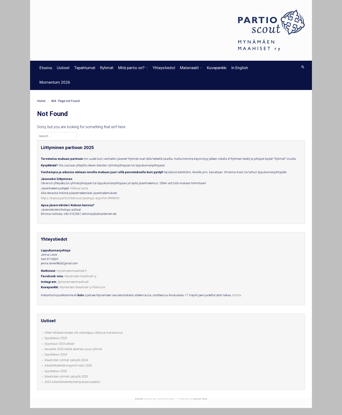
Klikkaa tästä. (79, 188)
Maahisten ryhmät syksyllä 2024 (66, 360)
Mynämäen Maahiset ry (80, 276)
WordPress (200, 398)
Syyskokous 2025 (55, 338)
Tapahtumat (84, 67)
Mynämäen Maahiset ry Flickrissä (82, 287)
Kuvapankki (216, 67)
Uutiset (63, 67)
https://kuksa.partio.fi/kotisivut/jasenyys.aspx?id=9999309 (80, 198)
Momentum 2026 (54, 82)
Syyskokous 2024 (55, 354)
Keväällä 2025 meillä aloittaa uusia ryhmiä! (73, 349)
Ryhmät (106, 67)
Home (41, 101)
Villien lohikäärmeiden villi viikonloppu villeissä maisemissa (83, 332)
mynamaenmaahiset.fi (72, 271)
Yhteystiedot (164, 67)
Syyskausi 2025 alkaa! (59, 343)
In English (239, 67)
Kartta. (237, 295)
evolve (139, 398)
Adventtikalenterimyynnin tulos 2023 (68, 365)
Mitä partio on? (131, 67)
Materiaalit (189, 67)
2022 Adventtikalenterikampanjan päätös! (72, 382)
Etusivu (45, 67)
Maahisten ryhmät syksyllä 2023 (66, 376)
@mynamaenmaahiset (73, 282)
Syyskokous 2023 (55, 371)
